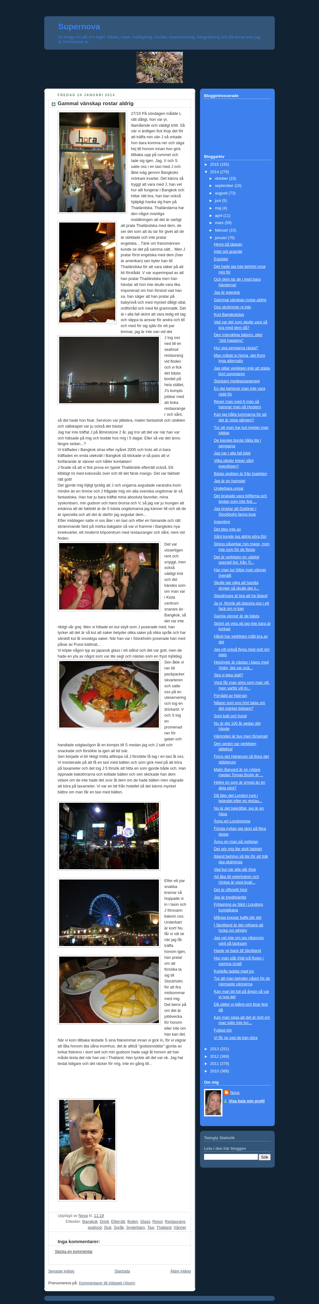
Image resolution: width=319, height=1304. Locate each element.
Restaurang (175, 1221)
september (225, 186)
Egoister (221, 259)
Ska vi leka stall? (228, 675)
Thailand (163, 1227)
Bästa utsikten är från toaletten (240, 474)
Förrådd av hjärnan (230, 696)
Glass (145, 1221)
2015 (215, 164)
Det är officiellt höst (230, 890)
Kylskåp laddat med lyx (234, 971)
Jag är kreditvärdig (230, 897)
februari (222, 230)
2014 (215, 172)
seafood (95, 1227)
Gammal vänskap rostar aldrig (240, 300)
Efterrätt (118, 1221)
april (219, 215)
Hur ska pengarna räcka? (236, 348)
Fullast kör (223, 1030)
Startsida (122, 1271)
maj (218, 208)
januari (221, 238)
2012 (215, 1056)
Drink (104, 1221)
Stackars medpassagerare (237, 381)
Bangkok (90, 1221)
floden (132, 1221)
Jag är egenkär (227, 292)
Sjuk (108, 1227)
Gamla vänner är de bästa (236, 616)
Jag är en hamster (230, 481)
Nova (234, 1093)
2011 (215, 1063)
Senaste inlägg (61, 1271)
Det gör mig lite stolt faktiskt (238, 849)
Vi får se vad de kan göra (236, 1038)
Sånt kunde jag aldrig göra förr (240, 536)
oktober (222, 178)
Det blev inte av (227, 529)
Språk (119, 1227)
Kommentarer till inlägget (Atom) (107, 1283)
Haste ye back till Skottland (237, 951)
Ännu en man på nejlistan (236, 842)
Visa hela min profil (246, 1101)
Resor (157, 1221)
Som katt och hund (230, 716)
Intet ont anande (228, 251)
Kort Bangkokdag (229, 314)
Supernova (79, 26)
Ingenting (222, 522)
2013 (215, 1049)
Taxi (150, 1227)
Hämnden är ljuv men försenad (241, 736)
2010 (215, 1071)
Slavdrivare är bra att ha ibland (241, 596)
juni (218, 201)
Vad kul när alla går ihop (235, 869)
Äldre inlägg (180, 1271)
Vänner (180, 1227)
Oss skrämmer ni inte (232, 307)
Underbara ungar (229, 488)
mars (220, 223)
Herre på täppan (228, 244)
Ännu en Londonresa (232, 821)
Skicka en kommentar (74, 1251)
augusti (222, 193)
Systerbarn (135, 1227)
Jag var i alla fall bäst (232, 453)
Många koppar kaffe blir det (238, 917)
